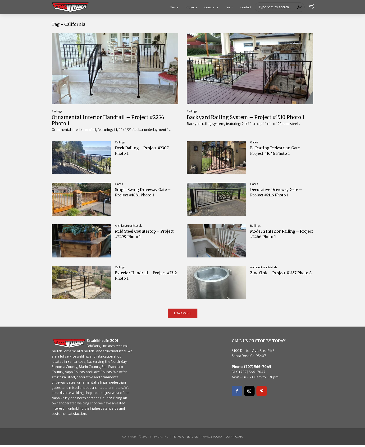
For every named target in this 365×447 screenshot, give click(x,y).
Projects (191, 7)
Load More (182, 315)
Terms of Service (185, 438)
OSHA (239, 438)
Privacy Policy (212, 438)
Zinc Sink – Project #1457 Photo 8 (276, 278)
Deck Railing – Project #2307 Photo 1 (146, 153)
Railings (57, 111)
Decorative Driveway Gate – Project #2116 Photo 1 (279, 195)
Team (229, 7)
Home (174, 7)
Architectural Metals (128, 228)
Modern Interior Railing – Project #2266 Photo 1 (278, 237)
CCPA (229, 438)
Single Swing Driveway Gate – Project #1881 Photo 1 (145, 195)
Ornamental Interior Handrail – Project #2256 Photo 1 (108, 122)
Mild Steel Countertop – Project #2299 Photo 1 (141, 237)
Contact (245, 7)
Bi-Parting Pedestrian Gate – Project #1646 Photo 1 (281, 153)
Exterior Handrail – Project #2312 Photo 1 (143, 278)
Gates (254, 144)
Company (211, 7)
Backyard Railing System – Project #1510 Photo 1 (245, 122)
